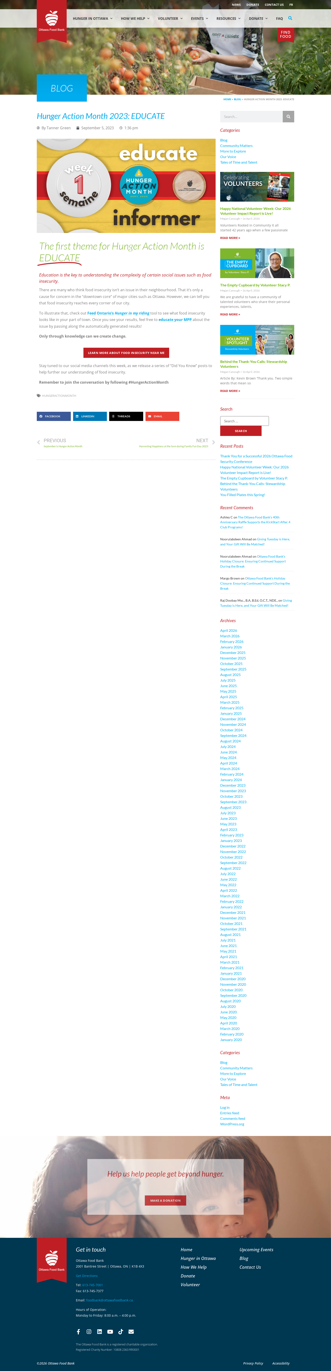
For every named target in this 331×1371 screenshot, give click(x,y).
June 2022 (228, 879)
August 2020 (230, 1001)
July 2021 (228, 940)
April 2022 (228, 890)
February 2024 (231, 774)
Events (199, 18)
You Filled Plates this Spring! (242, 494)
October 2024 (231, 730)
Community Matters (236, 145)
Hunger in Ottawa (92, 18)
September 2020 (233, 995)
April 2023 (228, 829)
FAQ (279, 18)
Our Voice (228, 156)
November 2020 (233, 984)
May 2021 (228, 951)
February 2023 (231, 835)
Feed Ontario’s (118, 313)
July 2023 (228, 813)
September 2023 (233, 802)
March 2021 (230, 962)
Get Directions (87, 1276)
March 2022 (230, 896)
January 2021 (231, 973)
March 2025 (230, 702)
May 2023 (228, 824)
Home (227, 99)
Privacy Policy (253, 1363)
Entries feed (229, 1113)
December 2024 (232, 719)
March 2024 (230, 768)
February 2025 (231, 708)
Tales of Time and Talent (238, 162)
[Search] (288, 116)
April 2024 (228, 763)
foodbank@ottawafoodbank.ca (109, 1300)
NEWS (236, 5)
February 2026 (231, 641)
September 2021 (233, 929)
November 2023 (233, 790)
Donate (252, 5)
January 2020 (231, 1039)
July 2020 (228, 1006)
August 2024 (230, 741)
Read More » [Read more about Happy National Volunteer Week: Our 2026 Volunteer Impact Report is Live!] (230, 238)
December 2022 (232, 846)
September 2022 (233, 862)
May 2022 (228, 885)
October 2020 (231, 990)
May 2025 (228, 691)
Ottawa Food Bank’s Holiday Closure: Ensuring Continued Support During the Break (253, 561)
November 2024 (233, 724)
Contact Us (274, 5)
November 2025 (233, 658)
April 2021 (228, 956)
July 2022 (228, 873)
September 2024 (233, 735)
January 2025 (231, 713)
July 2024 (228, 746)
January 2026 (231, 647)
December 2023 (232, 785)
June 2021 (228, 945)
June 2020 (228, 1012)
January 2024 (231, 779)
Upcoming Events (256, 1249)
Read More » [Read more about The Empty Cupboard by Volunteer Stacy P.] (230, 314)
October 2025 (231, 663)
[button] (290, 18)
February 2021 (231, 967)
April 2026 (228, 630)
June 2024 (228, 752)
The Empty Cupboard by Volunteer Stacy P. (255, 285)
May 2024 (228, 757)
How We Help (135, 18)
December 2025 (232, 652)
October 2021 (231, 923)
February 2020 (231, 1034)
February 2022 (231, 901)
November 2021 (233, 918)
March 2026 (230, 636)
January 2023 (231, 840)
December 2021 (232, 912)
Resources (228, 18)
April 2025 (228, 696)
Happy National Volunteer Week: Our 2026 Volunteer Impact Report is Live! (255, 210)
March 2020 (230, 1028)
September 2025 (233, 669)
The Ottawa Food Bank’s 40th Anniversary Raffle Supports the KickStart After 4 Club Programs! (255, 522)
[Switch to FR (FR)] (291, 4)
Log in (225, 1107)
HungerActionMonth (59, 396)
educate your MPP (175, 319)
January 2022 (231, 907)
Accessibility (281, 1363)
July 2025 (228, 680)
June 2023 (228, 818)
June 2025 (228, 685)
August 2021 (230, 934)
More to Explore (233, 151)
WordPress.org (232, 1124)
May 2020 (228, 1017)
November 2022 (233, 851)
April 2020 (228, 1023)
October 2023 (231, 796)
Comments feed (232, 1118)
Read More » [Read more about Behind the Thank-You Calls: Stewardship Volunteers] (230, 391)
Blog (237, 99)
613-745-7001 (92, 1285)
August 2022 (230, 868)
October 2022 (231, 857)
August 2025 (230, 674)
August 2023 (230, 807)
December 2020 (232, 979)
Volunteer (170, 18)
